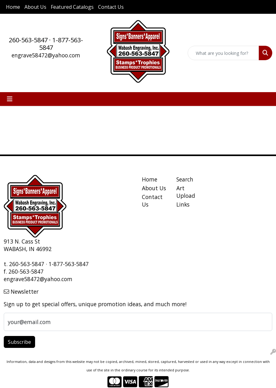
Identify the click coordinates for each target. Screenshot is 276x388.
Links (183, 204)
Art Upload (185, 191)
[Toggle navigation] (9, 99)
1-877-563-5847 (61, 44)
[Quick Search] (223, 53)
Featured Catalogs (72, 6)
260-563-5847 (28, 40)
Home (13, 6)
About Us (35, 6)
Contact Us (111, 6)
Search (184, 179)
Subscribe (19, 341)
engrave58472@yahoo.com (46, 55)
